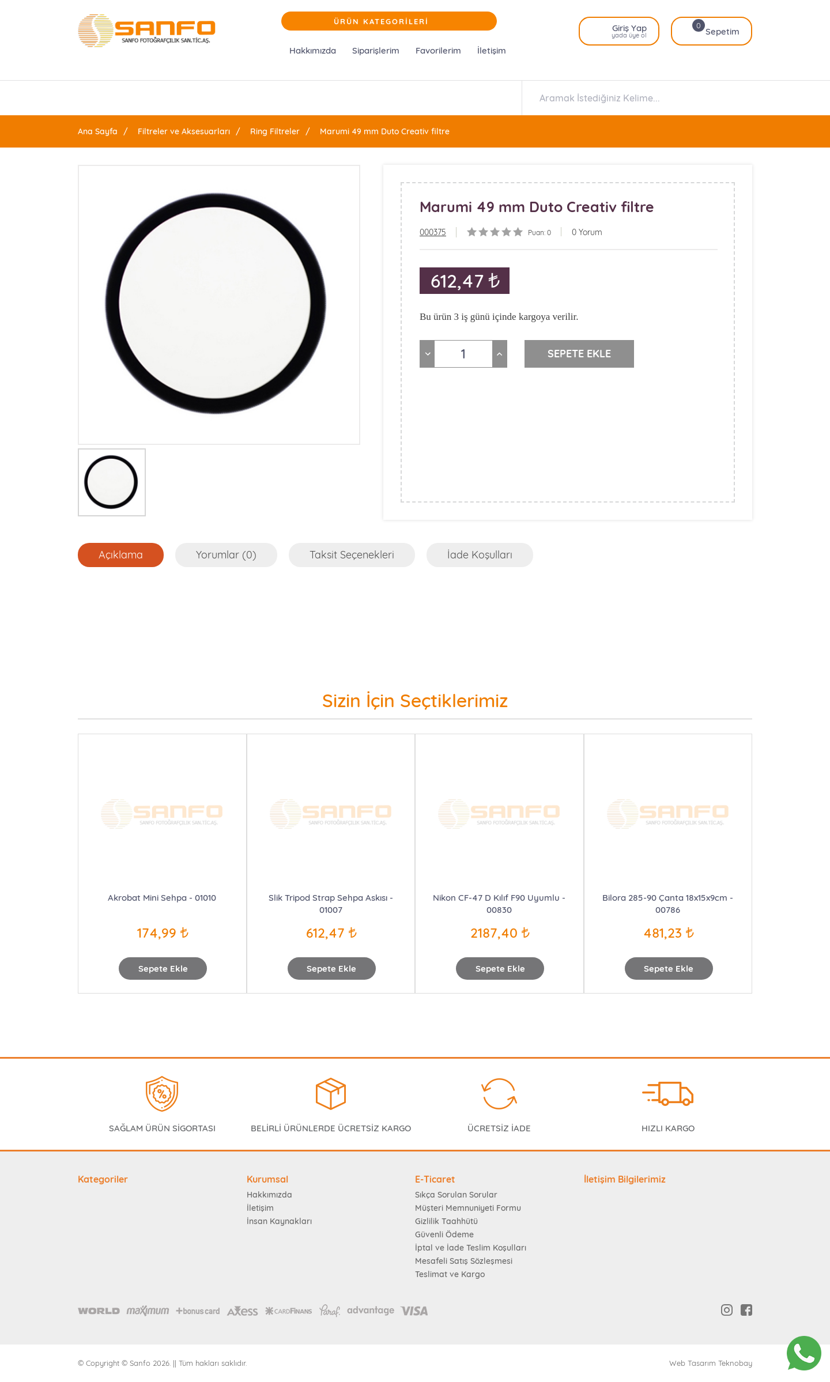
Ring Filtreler (275, 131)
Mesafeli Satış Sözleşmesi (463, 1261)
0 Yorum (587, 232)
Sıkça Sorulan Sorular (456, 1195)
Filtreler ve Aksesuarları (184, 131)
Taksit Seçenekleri (352, 554)
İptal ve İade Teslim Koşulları (470, 1248)
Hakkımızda (312, 50)
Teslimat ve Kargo (450, 1274)
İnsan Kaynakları (279, 1221)
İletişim (491, 50)
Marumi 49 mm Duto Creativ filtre (385, 131)
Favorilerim (438, 50)
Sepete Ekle (163, 968)
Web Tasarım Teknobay (710, 1363)
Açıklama (121, 554)
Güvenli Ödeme (444, 1234)
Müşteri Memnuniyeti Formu (468, 1208)
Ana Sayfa (98, 131)
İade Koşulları (479, 554)
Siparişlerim (375, 50)
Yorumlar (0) (226, 554)
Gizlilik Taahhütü (446, 1221)
